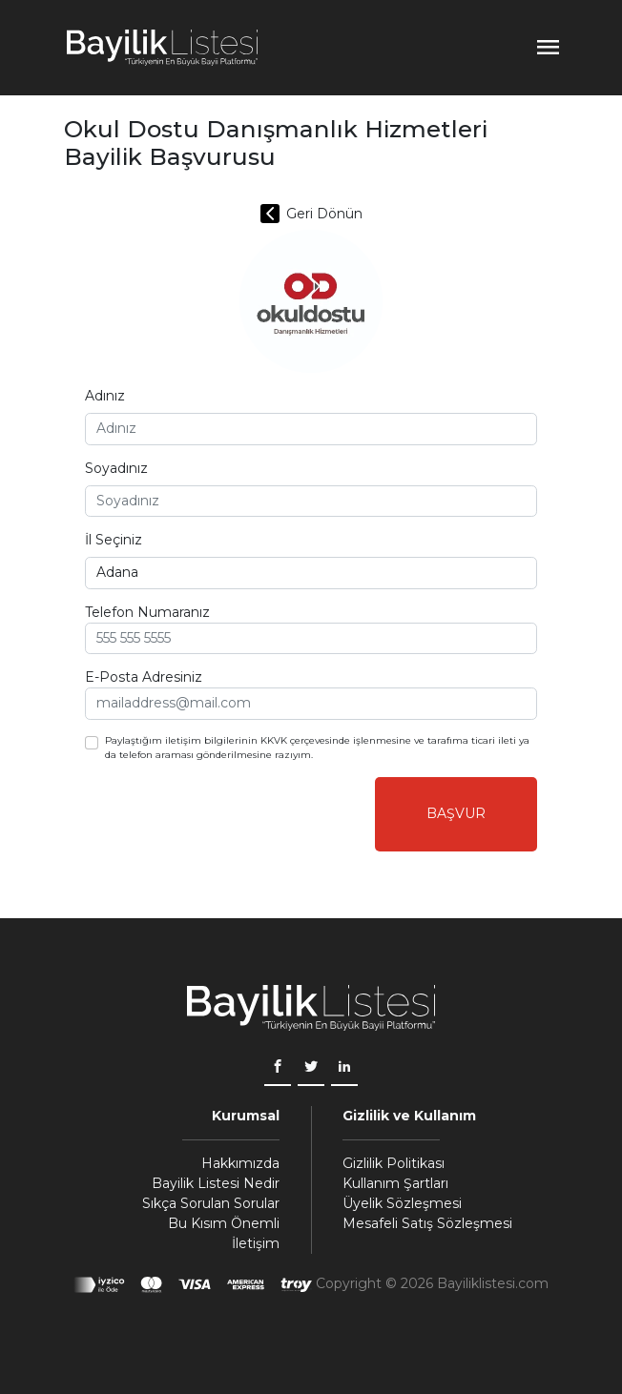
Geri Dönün (311, 213)
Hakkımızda (240, 1163)
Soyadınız (116, 468)
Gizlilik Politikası (393, 1163)
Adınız (105, 395)
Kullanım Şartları (395, 1183)
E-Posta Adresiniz (143, 677)
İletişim (256, 1243)
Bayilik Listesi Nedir (216, 1183)
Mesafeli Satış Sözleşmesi (427, 1223)
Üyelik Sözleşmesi (402, 1203)
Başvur (456, 813)
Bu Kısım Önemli (224, 1223)
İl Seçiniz (113, 539)
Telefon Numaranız (147, 612)
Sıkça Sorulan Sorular (211, 1203)
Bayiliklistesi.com (493, 1283)
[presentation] (230, 814)
